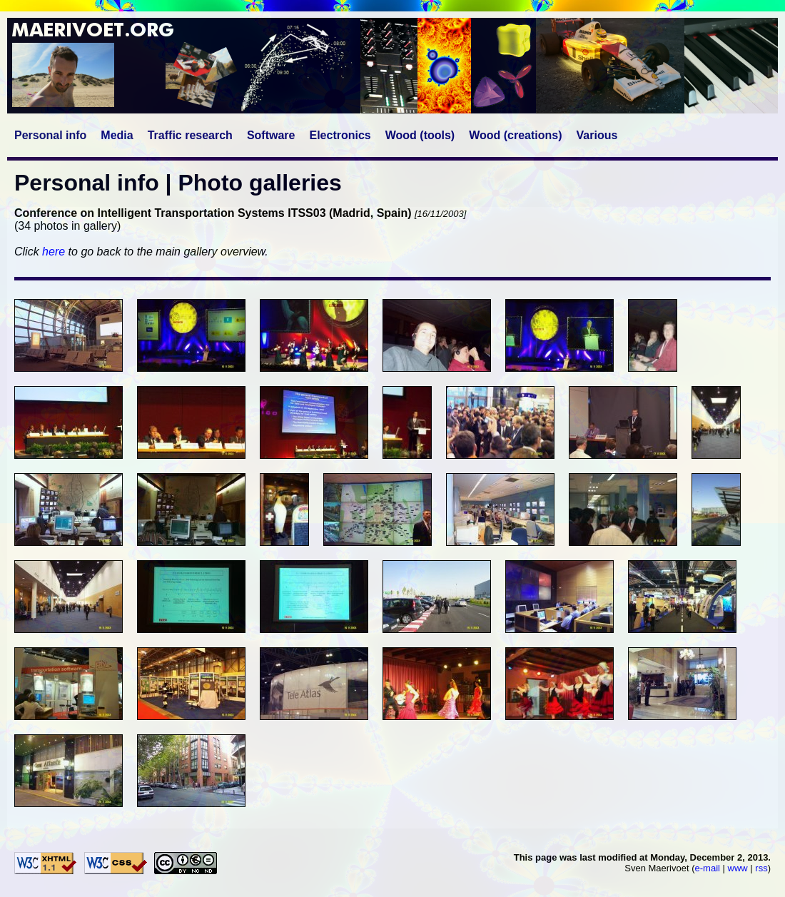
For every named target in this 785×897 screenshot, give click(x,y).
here (53, 251)
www (738, 868)
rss (761, 868)
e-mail (707, 868)
